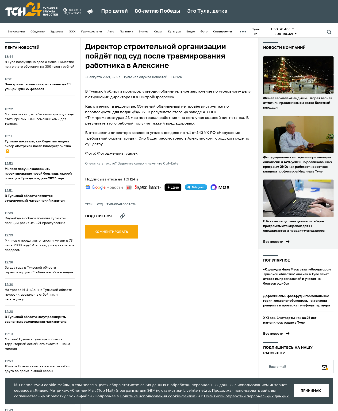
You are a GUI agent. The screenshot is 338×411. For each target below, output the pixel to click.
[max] (220, 187)
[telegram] (196, 187)
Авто (111, 31)
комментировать (112, 232)
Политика (126, 31)
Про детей (114, 11)
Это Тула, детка (207, 11)
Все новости (273, 241)
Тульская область (121, 204)
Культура (174, 31)
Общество (38, 31)
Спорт (158, 31)
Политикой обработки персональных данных (246, 396)
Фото (203, 31)
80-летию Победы (157, 11)
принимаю (311, 390)
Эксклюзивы (16, 31)
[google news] (104, 187)
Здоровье (56, 31)
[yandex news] (143, 187)
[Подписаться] (325, 366)
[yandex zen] (173, 187)
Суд (100, 204)
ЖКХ (72, 31)
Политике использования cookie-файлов (157, 396)
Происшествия (91, 31)
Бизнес (144, 31)
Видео (190, 31)
